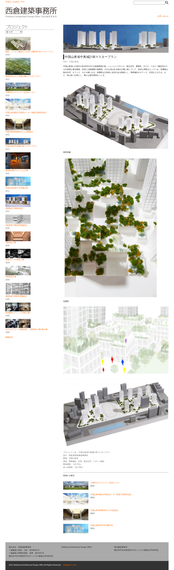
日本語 (8, 2)
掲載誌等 (9, 337)
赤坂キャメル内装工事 (14, 260)
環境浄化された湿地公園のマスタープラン (23, 76)
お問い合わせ (163, 16)
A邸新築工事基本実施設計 (16, 296)
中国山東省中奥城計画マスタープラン (21, 146)
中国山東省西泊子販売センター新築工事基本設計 (26, 112)
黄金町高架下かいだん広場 (16, 170)
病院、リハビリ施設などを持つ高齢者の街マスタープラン (29, 52)
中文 (23, 2)
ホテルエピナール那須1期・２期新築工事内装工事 (26, 329)
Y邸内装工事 (10, 243)
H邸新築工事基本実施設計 (16, 225)
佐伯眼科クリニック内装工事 (17, 313)
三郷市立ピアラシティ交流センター (20, 92)
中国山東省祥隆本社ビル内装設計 (19, 132)
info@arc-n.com (69, 565)
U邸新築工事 (10, 277)
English (16, 2)
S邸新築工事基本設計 (14, 208)
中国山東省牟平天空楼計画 (16, 188)
